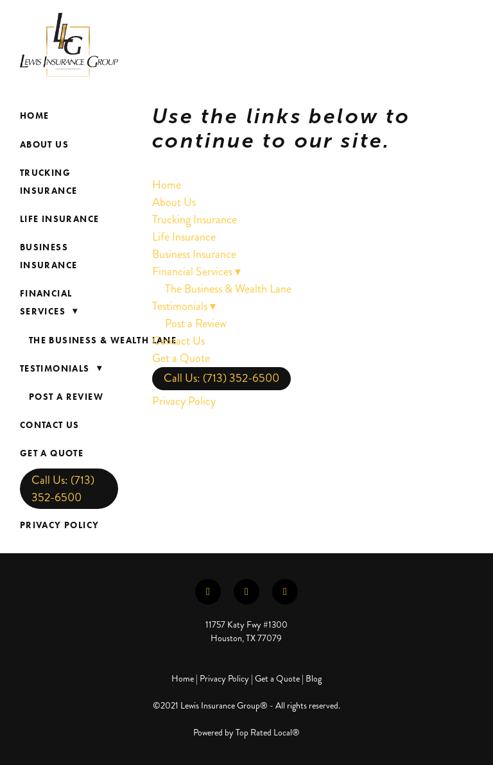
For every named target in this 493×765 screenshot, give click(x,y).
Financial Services (51, 302)
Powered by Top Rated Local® (246, 732)
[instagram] (285, 592)
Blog (314, 679)
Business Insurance (49, 256)
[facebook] (208, 592)
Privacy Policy (59, 525)
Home (34, 115)
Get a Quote (51, 453)
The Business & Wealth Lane (103, 340)
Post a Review (66, 396)
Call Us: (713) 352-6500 (62, 489)
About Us (44, 144)
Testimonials (63, 368)
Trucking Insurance (49, 182)
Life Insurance (59, 219)
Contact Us (50, 425)
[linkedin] (246, 592)
